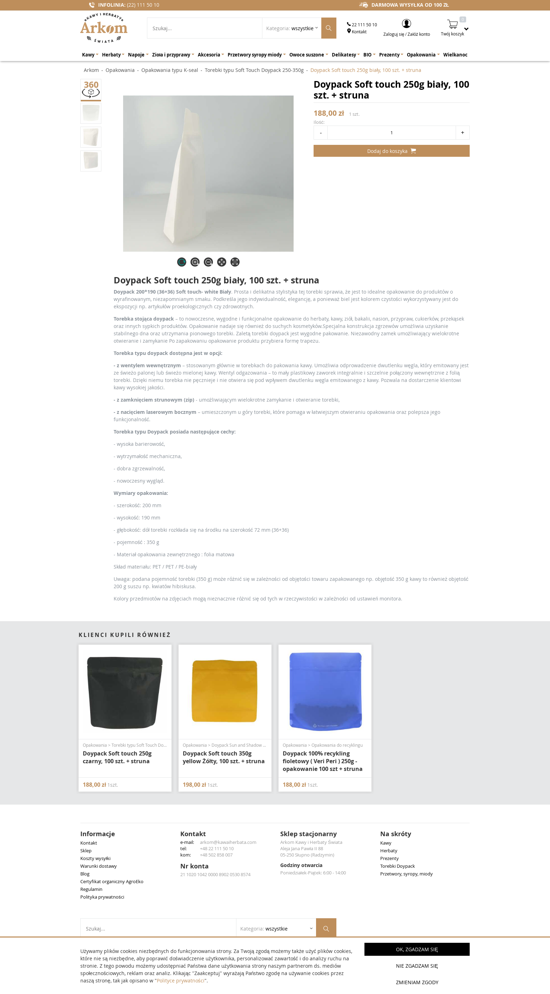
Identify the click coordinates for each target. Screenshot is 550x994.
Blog (84, 874)
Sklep (86, 850)
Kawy (385, 843)
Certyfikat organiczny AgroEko (111, 881)
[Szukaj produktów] (328, 28)
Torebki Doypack (397, 866)
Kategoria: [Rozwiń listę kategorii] (290, 28)
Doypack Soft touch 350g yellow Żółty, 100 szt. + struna (224, 757)
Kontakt (357, 31)
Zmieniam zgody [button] (417, 982)
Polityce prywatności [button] (180, 980)
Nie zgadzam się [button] (417, 965)
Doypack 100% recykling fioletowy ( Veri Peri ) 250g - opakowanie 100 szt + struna (323, 761)
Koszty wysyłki (95, 858)
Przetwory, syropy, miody (406, 874)
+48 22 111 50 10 (217, 848)
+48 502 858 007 (216, 855)
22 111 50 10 (362, 24)
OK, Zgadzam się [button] (417, 949)
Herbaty (388, 850)
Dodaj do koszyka (391, 151)
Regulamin (91, 889)
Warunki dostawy (98, 866)
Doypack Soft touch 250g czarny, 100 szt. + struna (117, 757)
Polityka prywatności (102, 897)
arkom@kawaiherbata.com (228, 842)
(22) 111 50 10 (143, 4)
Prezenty (389, 858)
